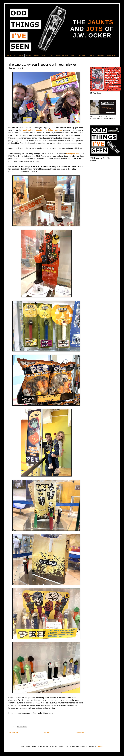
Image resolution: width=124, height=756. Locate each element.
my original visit (72, 153)
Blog (43, 55)
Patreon (91, 55)
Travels (28, 55)
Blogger (100, 746)
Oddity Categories (62, 55)
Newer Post (13, 733)
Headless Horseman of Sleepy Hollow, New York (42, 130)
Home (9, 55)
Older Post (80, 733)
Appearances (111, 55)
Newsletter (100, 55)
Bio (15, 55)
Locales (50, 55)
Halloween (82, 55)
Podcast (36, 55)
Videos (73, 55)
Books (21, 55)
